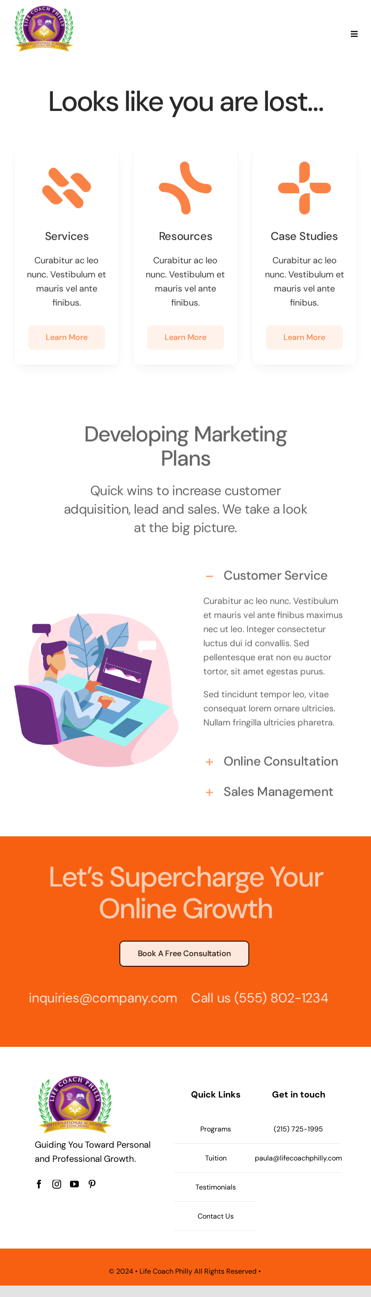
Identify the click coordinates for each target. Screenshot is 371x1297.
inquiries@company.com (99, 997)
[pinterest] (92, 1184)
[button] (274, 573)
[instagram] (56, 1184)
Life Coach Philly (166, 1271)
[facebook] (39, 1184)
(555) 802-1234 (278, 997)
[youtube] (74, 1184)
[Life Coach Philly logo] (43, 7)
